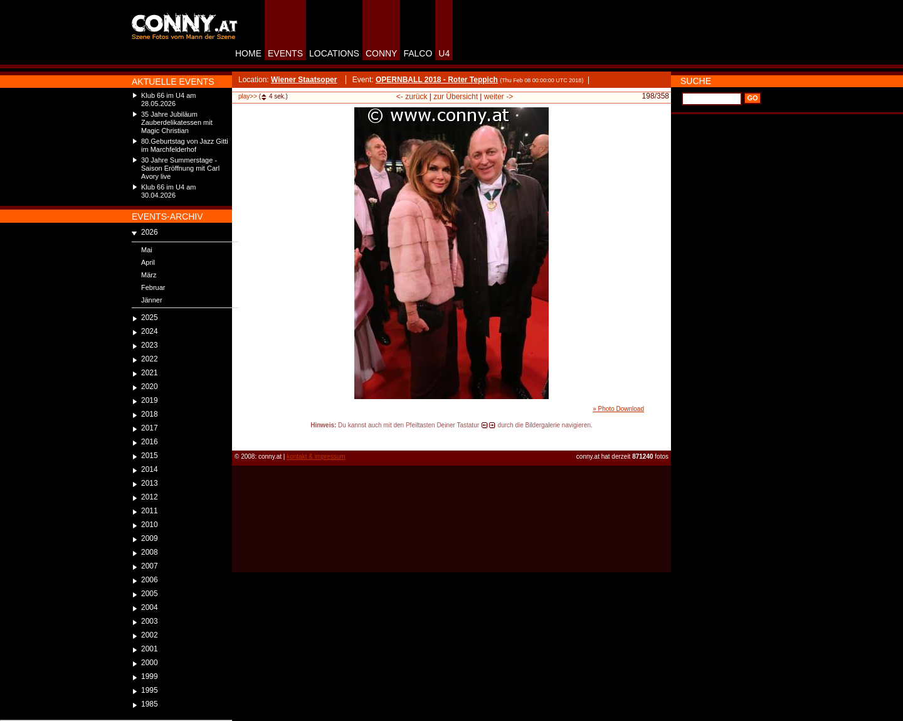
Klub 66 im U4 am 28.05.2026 (168, 99)
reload (242, 436)
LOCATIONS (334, 53)
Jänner (151, 300)
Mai (146, 250)
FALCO (417, 53)
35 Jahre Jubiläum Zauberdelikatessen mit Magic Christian (177, 122)
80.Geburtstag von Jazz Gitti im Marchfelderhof (184, 145)
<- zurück (412, 96)
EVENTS (285, 53)
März (148, 275)
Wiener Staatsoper (304, 79)
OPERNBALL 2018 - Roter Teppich (437, 79)
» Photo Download (618, 408)
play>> (247, 96)
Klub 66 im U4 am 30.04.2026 (168, 191)
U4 (444, 53)
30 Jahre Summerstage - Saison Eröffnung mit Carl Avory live (180, 168)
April (148, 262)
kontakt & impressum (316, 456)
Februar (153, 287)
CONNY (382, 53)
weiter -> (498, 96)
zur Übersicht (455, 96)
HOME (248, 53)
